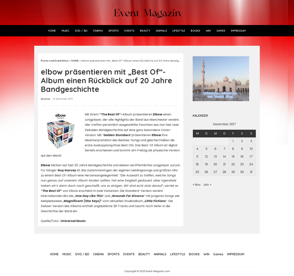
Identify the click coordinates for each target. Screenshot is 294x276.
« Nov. (197, 184)
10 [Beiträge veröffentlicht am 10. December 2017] (251, 149)
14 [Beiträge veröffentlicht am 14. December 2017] (224, 156)
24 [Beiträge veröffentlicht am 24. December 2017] (251, 164)
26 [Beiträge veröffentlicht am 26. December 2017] (206, 172)
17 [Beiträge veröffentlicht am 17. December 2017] (251, 156)
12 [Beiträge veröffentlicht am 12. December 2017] (206, 156)
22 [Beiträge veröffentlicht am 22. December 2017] (233, 164)
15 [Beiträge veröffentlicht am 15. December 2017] (233, 156)
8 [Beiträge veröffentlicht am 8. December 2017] (233, 149)
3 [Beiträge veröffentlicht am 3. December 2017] (251, 141)
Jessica (45, 99)
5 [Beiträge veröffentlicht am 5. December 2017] (206, 149)
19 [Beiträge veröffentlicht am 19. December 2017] (206, 164)
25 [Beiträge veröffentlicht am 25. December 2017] (197, 172)
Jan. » (207, 184)
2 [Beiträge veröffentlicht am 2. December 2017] (242, 141)
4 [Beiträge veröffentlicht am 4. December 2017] (197, 149)
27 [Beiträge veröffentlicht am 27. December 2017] (215, 172)
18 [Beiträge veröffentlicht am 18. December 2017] (197, 164)
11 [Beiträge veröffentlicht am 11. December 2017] (197, 156)
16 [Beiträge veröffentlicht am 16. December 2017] (242, 156)
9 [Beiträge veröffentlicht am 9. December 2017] (242, 149)
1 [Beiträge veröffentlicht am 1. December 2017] (233, 141)
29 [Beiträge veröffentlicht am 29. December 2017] (233, 172)
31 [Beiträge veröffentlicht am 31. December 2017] (251, 172)
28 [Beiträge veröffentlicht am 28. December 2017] (224, 172)
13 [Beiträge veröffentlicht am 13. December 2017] (215, 156)
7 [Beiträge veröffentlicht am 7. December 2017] (224, 149)
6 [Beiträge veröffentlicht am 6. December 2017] (215, 149)
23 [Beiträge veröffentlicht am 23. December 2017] (242, 164)
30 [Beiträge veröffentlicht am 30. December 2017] (242, 172)
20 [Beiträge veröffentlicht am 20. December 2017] (215, 164)
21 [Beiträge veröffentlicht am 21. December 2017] (224, 164)
